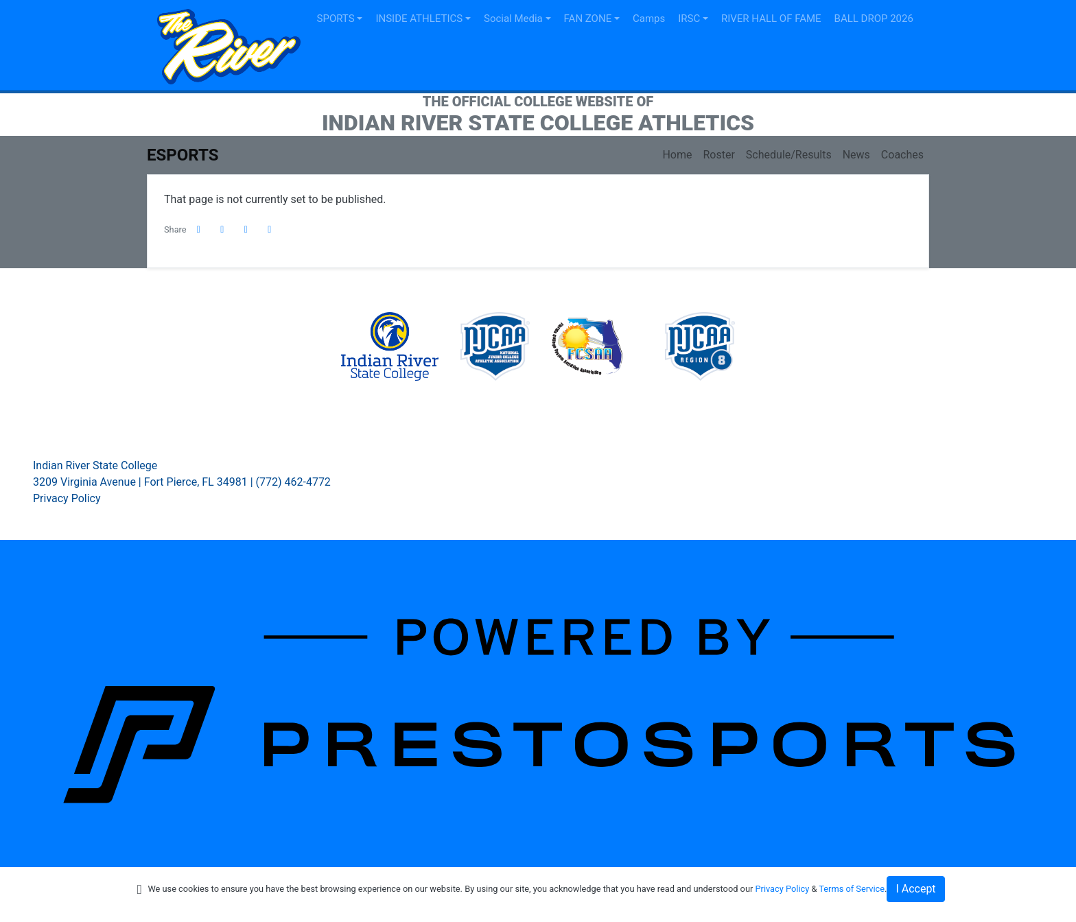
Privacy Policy (67, 498)
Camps (649, 18)
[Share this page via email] (246, 229)
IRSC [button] (689, 18)
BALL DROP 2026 (873, 18)
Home (677, 154)
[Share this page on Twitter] (222, 229)
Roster (718, 154)
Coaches (902, 154)
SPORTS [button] (336, 18)
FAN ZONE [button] (588, 18)
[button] (269, 229)
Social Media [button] (513, 18)
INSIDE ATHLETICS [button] (419, 18)
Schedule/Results (789, 154)
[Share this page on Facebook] (199, 229)
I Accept (915, 888)
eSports (182, 155)
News (856, 154)
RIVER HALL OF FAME (771, 18)
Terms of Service (852, 889)
